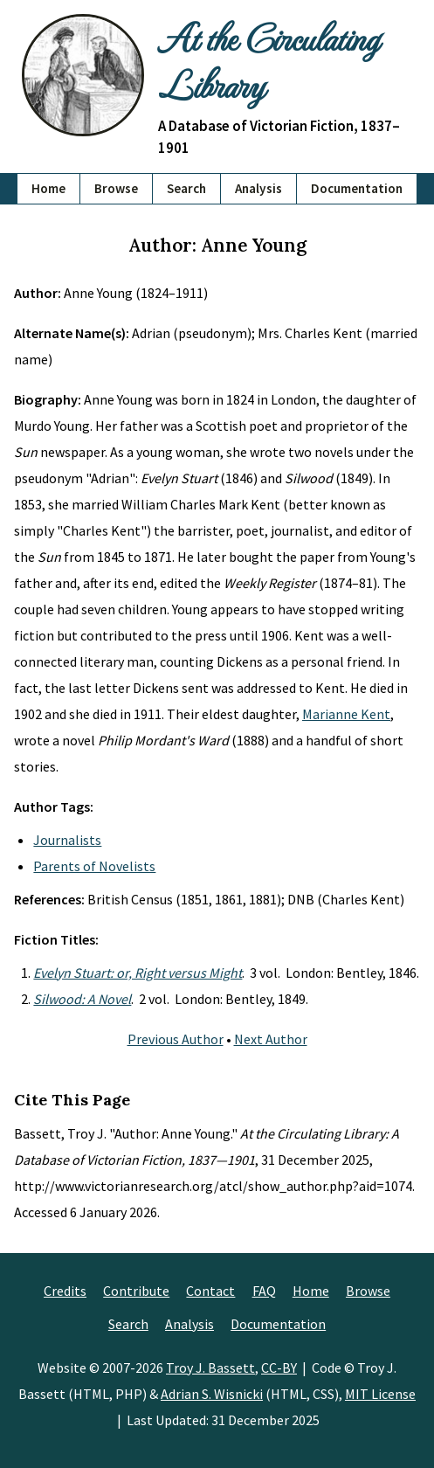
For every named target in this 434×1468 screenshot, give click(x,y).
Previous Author (175, 1039)
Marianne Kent (346, 714)
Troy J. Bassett (210, 1367)
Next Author (270, 1039)
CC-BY (279, 1367)
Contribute (136, 1290)
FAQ (264, 1290)
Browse (116, 188)
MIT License (380, 1393)
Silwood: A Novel (82, 999)
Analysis (258, 188)
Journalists (67, 839)
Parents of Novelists (94, 866)
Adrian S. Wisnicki (212, 1393)
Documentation (357, 188)
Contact (210, 1290)
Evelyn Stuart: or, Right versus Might (137, 972)
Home (48, 188)
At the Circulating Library (268, 60)
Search (186, 188)
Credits (65, 1290)
